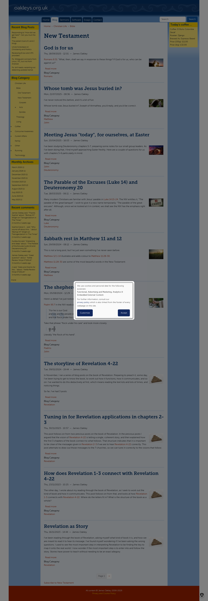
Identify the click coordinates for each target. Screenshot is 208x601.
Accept (124, 313)
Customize (85, 313)
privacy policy (83, 302)
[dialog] (104, 300)
